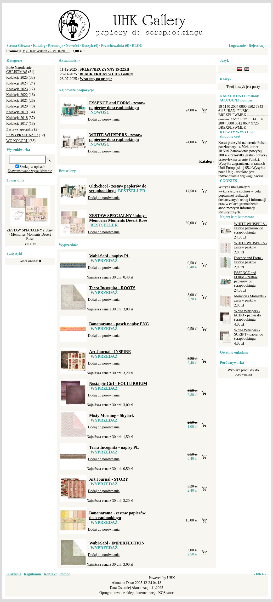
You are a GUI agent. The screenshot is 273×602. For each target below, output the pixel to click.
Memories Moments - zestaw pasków (250, 298)
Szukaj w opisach (32, 167)
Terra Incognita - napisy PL (114, 447)
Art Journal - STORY (108, 479)
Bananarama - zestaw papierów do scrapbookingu (117, 515)
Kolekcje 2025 (17, 77)
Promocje (55, 46)
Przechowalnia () (115, 46)
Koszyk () (90, 46)
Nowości (72, 46)
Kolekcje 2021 (17, 101)
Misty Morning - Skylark (111, 415)
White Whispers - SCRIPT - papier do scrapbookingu (248, 334)
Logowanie (237, 46)
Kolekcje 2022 (17, 95)
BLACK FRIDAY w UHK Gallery (106, 74)
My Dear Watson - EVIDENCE (46, 51)
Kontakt (50, 574)
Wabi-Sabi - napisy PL (109, 256)
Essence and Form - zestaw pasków (248, 260)
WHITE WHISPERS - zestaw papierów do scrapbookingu (115, 137)
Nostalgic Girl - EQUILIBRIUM (118, 383)
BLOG (137, 46)
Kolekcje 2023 (17, 89)
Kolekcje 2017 (17, 124)
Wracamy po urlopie (96, 79)
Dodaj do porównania (104, 119)
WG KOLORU (17, 141)
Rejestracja (257, 46)
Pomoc (64, 574)
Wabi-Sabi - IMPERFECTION (117, 543)
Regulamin (32, 574)
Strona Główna (18, 46)
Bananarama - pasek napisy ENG (119, 324)
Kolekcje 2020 (17, 106)
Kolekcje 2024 (17, 83)
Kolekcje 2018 (17, 118)
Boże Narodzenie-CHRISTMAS (19, 70)
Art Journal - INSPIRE (110, 351)
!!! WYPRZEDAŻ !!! (22, 135)
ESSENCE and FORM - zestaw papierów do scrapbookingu (117, 105)
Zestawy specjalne (19, 129)
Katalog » (206, 161)
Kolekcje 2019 (17, 112)
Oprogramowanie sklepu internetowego (128, 593)
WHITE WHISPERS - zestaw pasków (250, 245)
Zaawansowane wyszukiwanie (30, 171)
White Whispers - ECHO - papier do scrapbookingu (247, 315)
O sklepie (14, 574)
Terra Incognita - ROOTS (112, 288)
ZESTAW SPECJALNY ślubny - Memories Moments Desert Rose (30, 234)
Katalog (39, 46)
